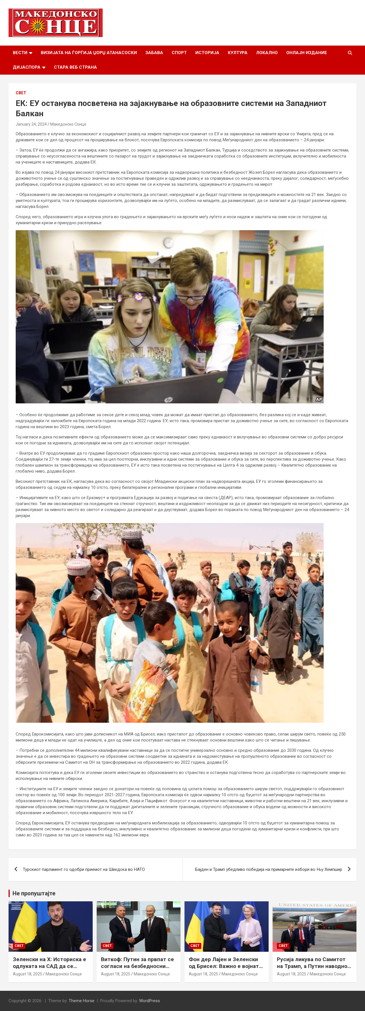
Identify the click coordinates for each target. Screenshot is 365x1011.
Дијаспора (26, 67)
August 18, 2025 (27, 974)
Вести (20, 52)
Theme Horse (81, 1000)
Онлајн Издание (306, 52)
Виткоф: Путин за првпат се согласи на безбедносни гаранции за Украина (137, 966)
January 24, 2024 (31, 124)
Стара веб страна (75, 67)
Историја (207, 52)
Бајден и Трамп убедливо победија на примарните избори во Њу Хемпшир (268, 869)
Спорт (179, 52)
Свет (21, 93)
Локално (267, 52)
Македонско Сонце (68, 124)
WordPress (149, 1000)
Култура (238, 52)
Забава (154, 52)
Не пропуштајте (34, 893)
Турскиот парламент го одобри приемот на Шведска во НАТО (84, 869)
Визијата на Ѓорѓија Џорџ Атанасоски (89, 52)
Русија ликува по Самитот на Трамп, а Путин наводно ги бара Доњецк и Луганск (312, 966)
